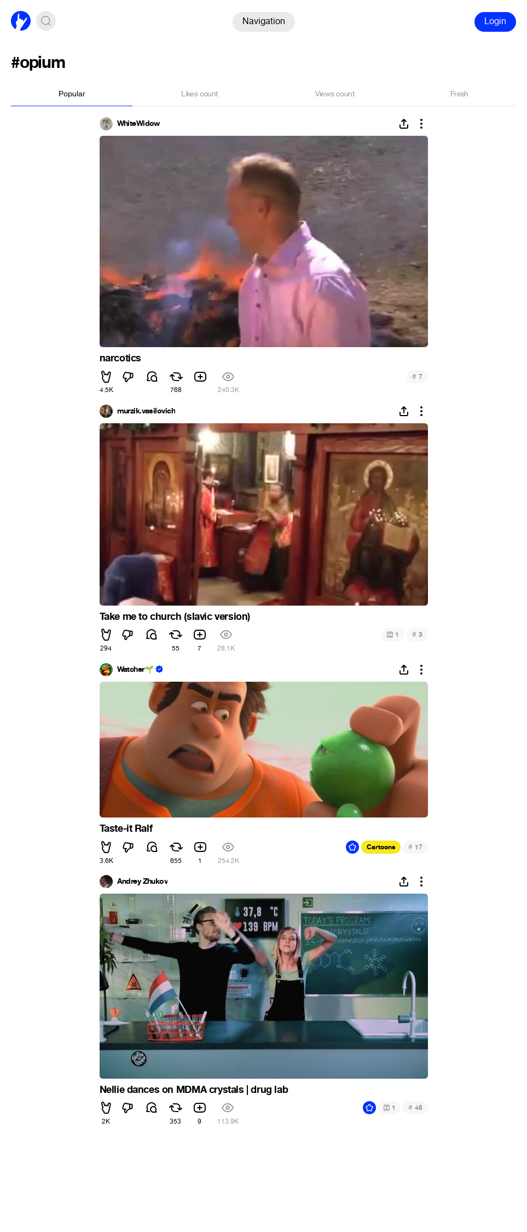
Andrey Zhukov (142, 881)
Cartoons (381, 847)
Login (495, 21)
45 (415, 1107)
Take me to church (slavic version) (175, 616)
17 (415, 847)
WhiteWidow (138, 124)
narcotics (120, 358)
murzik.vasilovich (146, 411)
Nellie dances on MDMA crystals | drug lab (194, 1089)
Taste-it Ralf (126, 828)
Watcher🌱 (135, 669)
